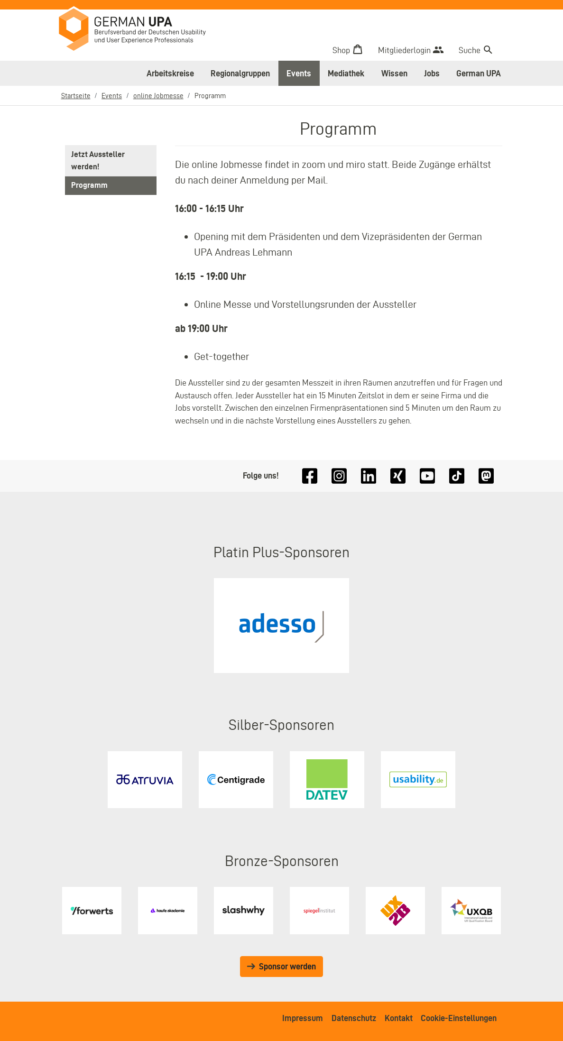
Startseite (76, 96)
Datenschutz (354, 1018)
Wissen (394, 73)
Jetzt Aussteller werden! (98, 160)
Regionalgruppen (240, 73)
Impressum (302, 1018)
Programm (90, 186)
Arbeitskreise (170, 73)
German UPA (478, 73)
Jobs (432, 73)
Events (298, 73)
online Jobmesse (158, 96)
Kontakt (399, 1018)
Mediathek (346, 73)
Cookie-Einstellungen (459, 1018)
